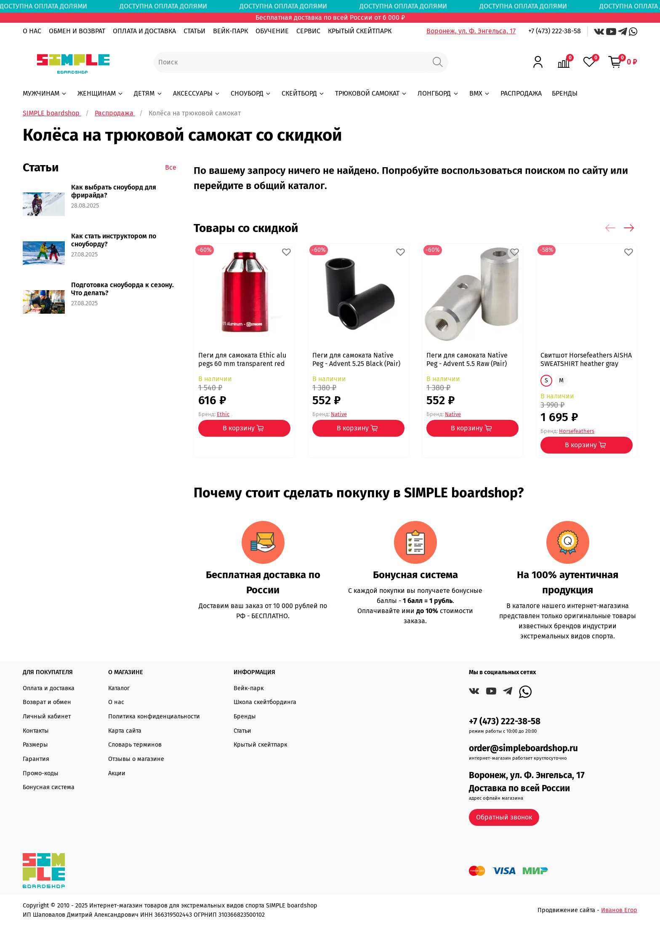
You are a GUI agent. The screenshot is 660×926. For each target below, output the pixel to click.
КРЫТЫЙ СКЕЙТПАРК (359, 31)
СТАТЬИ (194, 31)
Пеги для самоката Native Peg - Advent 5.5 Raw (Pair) (467, 359)
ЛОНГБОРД (438, 93)
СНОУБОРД (251, 93)
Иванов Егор (619, 910)
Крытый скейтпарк (260, 744)
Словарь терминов (135, 744)
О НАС (32, 31)
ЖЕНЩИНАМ (100, 93)
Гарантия (36, 759)
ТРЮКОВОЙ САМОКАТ (371, 93)
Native (339, 414)
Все (170, 167)
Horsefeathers (576, 431)
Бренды (245, 716)
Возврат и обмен (47, 702)
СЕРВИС (308, 31)
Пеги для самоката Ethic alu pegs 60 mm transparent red (242, 359)
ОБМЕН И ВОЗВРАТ (77, 31)
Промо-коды (41, 773)
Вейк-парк (248, 688)
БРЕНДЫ (565, 93)
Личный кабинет (47, 716)
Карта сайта (124, 730)
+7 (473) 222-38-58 (554, 31)
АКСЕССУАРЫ (197, 93)
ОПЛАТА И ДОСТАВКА (144, 31)
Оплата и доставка (49, 688)
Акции (116, 773)
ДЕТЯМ (148, 93)
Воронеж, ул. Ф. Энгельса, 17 (471, 31)
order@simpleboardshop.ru (523, 748)
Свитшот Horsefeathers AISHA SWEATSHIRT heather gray (586, 359)
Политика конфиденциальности (154, 716)
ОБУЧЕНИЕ (272, 31)
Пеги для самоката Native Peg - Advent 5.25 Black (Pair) (356, 359)
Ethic (223, 414)
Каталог (119, 688)
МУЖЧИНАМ (45, 93)
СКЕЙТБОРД (303, 93)
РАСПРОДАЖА (521, 93)
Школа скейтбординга (265, 702)
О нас (116, 702)
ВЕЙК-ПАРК (230, 31)
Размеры (35, 744)
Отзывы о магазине (136, 759)
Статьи (242, 730)
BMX (479, 93)
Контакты (36, 730)
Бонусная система (49, 787)
